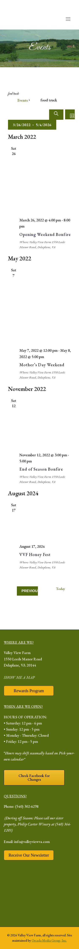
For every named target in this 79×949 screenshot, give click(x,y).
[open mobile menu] (68, 19)
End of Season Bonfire (41, 469)
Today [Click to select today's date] (60, 588)
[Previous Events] (27, 591)
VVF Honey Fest (35, 554)
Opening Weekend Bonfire (45, 234)
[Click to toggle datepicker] (32, 125)
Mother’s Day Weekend (42, 364)
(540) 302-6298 (27, 806)
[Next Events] (34, 599)
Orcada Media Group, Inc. (49, 940)
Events (22, 100)
